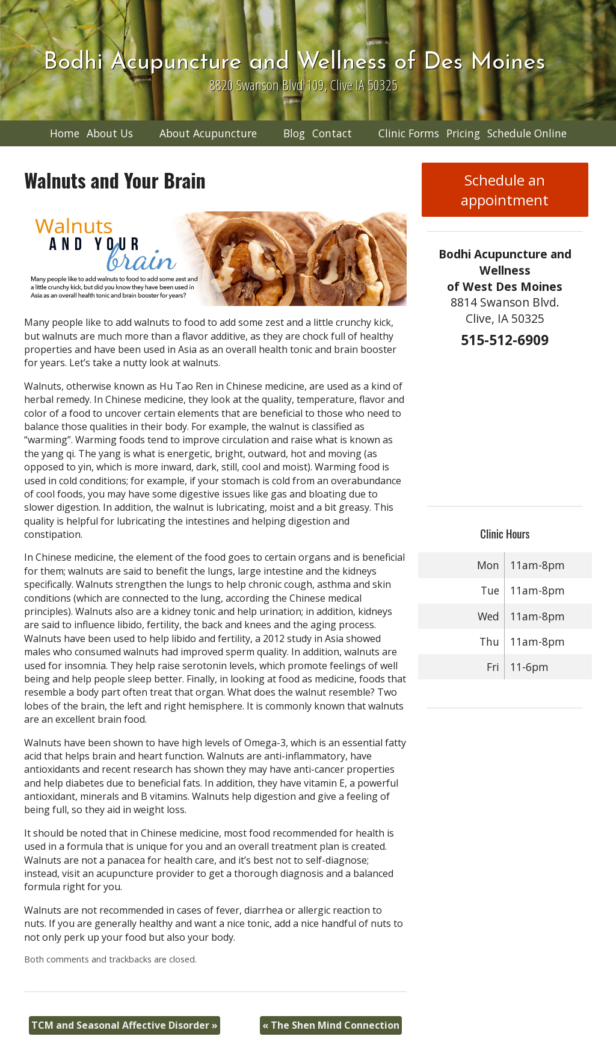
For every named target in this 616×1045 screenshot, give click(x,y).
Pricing (463, 133)
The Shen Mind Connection (330, 1025)
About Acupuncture (208, 133)
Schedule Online (527, 133)
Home (64, 133)
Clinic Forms (408, 133)
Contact (332, 133)
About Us (110, 133)
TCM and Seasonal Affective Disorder (124, 1025)
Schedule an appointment (505, 190)
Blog (294, 133)
